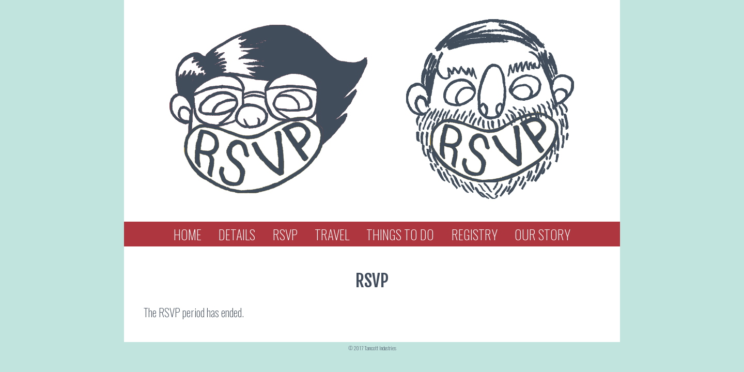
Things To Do (400, 234)
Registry (475, 234)
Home (188, 234)
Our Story (542, 234)
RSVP (285, 234)
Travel (332, 234)
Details (237, 234)
